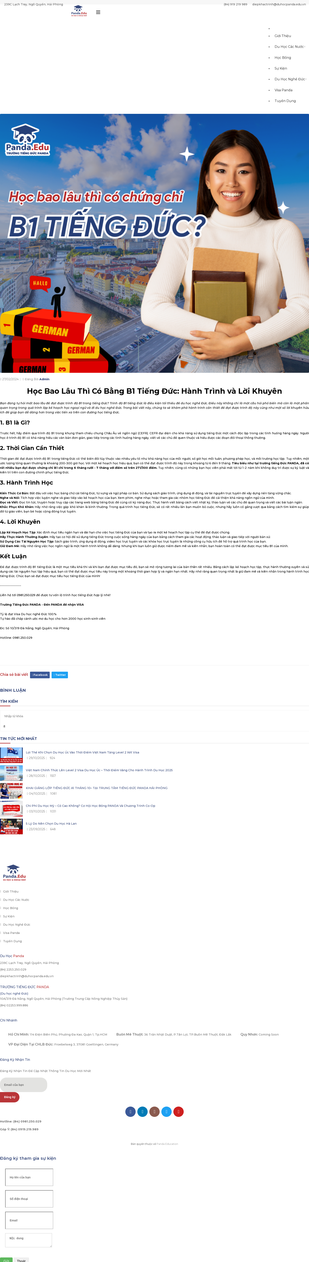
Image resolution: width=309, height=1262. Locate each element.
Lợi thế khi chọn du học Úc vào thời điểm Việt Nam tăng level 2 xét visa (82, 752)
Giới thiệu (283, 39)
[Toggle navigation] (98, 13)
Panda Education (167, 1143)
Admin (44, 379)
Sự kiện (281, 76)
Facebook (40, 674)
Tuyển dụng (285, 112)
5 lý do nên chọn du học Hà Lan (51, 823)
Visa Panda (284, 100)
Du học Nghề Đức (291, 88)
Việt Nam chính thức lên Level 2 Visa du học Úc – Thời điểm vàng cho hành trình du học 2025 (99, 770)
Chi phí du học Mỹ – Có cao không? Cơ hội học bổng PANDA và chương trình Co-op (90, 806)
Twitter (60, 674)
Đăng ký (9, 1097)
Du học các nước (290, 51)
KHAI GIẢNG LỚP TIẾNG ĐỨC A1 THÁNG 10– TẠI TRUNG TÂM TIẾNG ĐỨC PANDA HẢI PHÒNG (97, 788)
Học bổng (283, 64)
